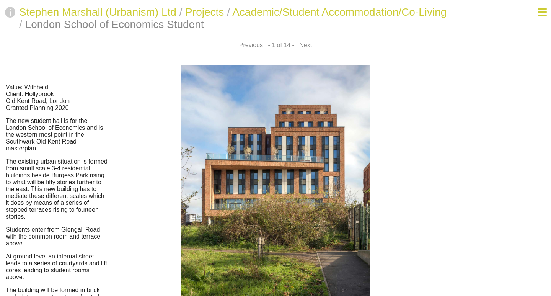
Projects (204, 12)
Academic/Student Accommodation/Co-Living (339, 12)
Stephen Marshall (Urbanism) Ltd (97, 12)
